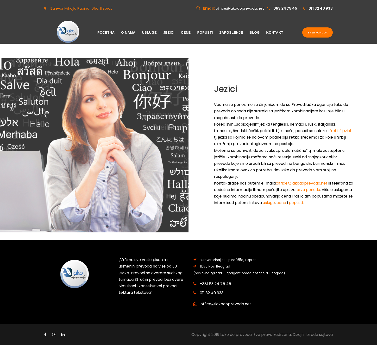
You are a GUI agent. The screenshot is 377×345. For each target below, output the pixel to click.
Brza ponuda (317, 32)
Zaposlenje (231, 32)
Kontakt (274, 32)
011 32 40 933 (320, 8)
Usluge (149, 32)
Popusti (205, 32)
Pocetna (106, 32)
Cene (186, 32)
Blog (255, 32)
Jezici (169, 32)
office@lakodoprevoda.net (240, 8)
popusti (296, 202)
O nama (128, 32)
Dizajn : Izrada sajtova (313, 334)
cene (281, 202)
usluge (269, 202)
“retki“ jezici (340, 131)
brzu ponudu (308, 189)
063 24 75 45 (285, 8)
